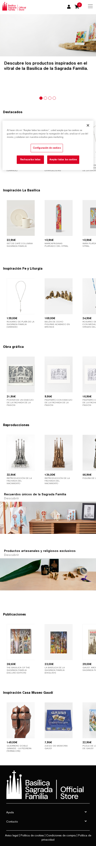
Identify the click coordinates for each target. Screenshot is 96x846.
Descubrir (11, 498)
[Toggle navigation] (90, 6)
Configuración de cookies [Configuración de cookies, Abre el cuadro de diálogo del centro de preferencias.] (47, 147)
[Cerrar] (87, 125)
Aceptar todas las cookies (63, 159)
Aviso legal (11, 835)
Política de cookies (32, 835)
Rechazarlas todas (30, 159)
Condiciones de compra (61, 835)
